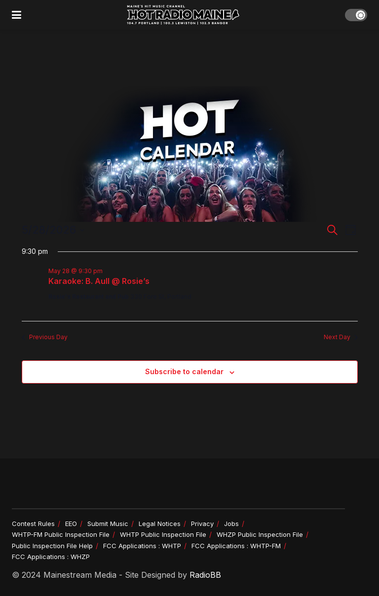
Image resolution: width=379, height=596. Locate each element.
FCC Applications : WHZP (51, 557)
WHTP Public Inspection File (163, 534)
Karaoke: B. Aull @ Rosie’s (99, 281)
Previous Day (45, 337)
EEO (71, 523)
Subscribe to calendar (184, 371)
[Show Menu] (16, 15)
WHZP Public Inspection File (260, 534)
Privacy (202, 523)
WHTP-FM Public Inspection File (61, 534)
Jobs (231, 523)
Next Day (341, 337)
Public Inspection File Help (52, 546)
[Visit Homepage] (183, 15)
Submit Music (107, 523)
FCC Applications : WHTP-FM (236, 546)
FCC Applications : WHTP (142, 546)
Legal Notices (160, 523)
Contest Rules (33, 523)
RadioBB (205, 575)
